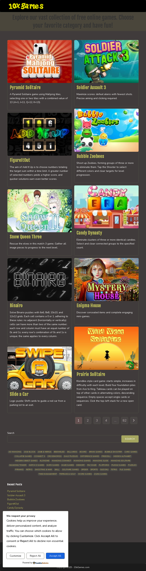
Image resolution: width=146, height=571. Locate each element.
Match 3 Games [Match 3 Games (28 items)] (36, 465)
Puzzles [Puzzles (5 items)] (132, 465)
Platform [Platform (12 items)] (104, 465)
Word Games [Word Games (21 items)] (85, 474)
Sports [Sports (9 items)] (94, 469)
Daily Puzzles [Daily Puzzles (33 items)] (71, 456)
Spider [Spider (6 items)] (84, 469)
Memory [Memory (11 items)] (80, 465)
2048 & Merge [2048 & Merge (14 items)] (44, 452)
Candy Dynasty (89, 233)
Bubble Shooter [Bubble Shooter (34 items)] (113, 452)
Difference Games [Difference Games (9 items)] (89, 456)
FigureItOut (20, 160)
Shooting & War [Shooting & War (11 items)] (43, 469)
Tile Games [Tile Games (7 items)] (125, 469)
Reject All (35, 556)
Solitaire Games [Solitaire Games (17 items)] (70, 469)
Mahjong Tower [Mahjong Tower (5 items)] (17, 465)
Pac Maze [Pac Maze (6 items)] (92, 465)
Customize (15, 556)
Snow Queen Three (26, 236)
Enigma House (89, 305)
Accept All (55, 556)
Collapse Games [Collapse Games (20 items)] (23, 456)
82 (125, 420)
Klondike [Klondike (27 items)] (44, 460)
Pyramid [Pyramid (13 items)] (19, 469)
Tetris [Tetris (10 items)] (114, 469)
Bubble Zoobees (90, 156)
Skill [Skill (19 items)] (57, 469)
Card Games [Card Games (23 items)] (131, 452)
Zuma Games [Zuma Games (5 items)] (100, 474)
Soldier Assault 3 (91, 87)
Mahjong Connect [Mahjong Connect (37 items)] (61, 460)
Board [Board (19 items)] (83, 452)
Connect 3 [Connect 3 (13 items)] (39, 456)
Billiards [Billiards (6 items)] (72, 452)
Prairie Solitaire (91, 374)
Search (10, 433)
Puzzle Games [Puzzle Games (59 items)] (118, 465)
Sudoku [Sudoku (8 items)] (104, 469)
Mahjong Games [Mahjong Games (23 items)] (82, 460)
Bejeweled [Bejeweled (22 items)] (59, 452)
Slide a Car (19, 394)
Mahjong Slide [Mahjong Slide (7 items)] (100, 460)
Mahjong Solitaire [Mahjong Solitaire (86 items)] (120, 460)
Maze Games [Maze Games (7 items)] (68, 465)
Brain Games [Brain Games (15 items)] (95, 452)
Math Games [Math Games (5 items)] (53, 465)
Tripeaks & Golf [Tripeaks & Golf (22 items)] (67, 474)
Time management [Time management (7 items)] (48, 474)
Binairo (16, 305)
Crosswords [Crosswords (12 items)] (54, 456)
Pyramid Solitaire (25, 87)
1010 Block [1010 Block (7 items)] (29, 452)
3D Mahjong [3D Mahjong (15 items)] (15, 452)
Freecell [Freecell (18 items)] (106, 456)
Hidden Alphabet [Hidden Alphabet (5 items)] (122, 456)
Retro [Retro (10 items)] (29, 469)
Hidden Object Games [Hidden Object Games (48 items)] (26, 460)
